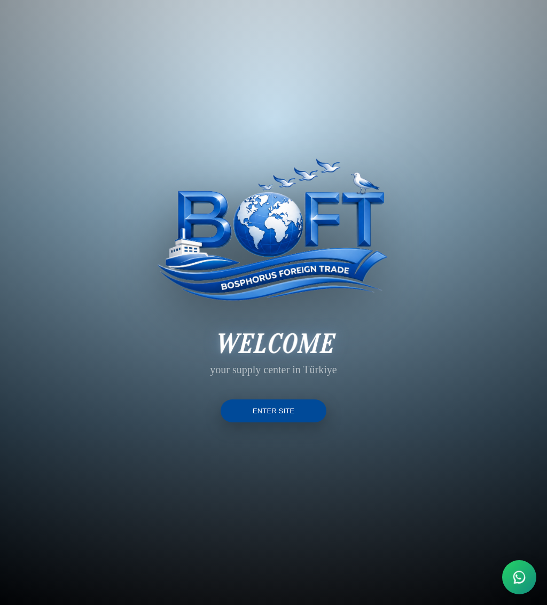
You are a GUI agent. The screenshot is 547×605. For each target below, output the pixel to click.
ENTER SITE (274, 411)
